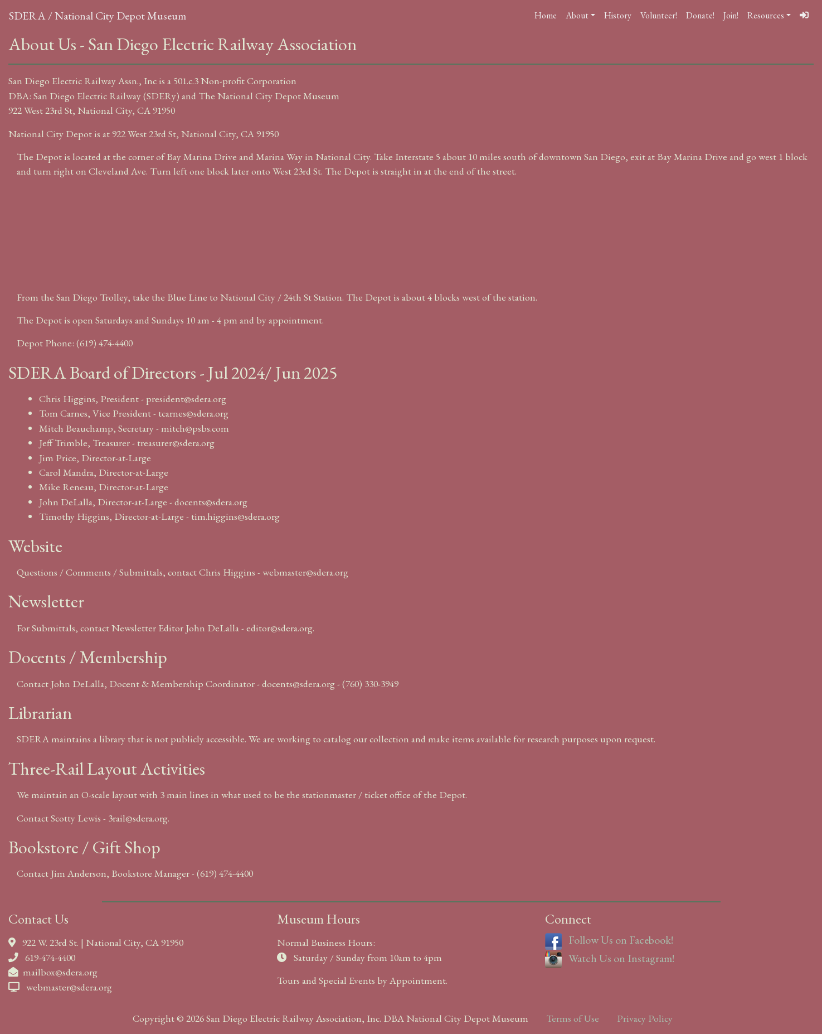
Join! (730, 15)
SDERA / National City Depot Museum (97, 15)
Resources (765, 15)
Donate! (700, 15)
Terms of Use (572, 1018)
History (617, 15)
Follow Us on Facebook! (609, 939)
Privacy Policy (645, 1018)
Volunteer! (658, 15)
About (577, 15)
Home (545, 15)
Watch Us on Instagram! (609, 958)
